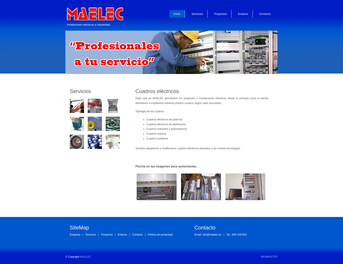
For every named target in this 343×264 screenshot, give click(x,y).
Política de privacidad (160, 234)
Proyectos (220, 14)
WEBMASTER (269, 256)
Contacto (265, 14)
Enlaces (243, 14)
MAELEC (85, 256)
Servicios (197, 14)
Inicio (177, 14)
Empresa (75, 234)
